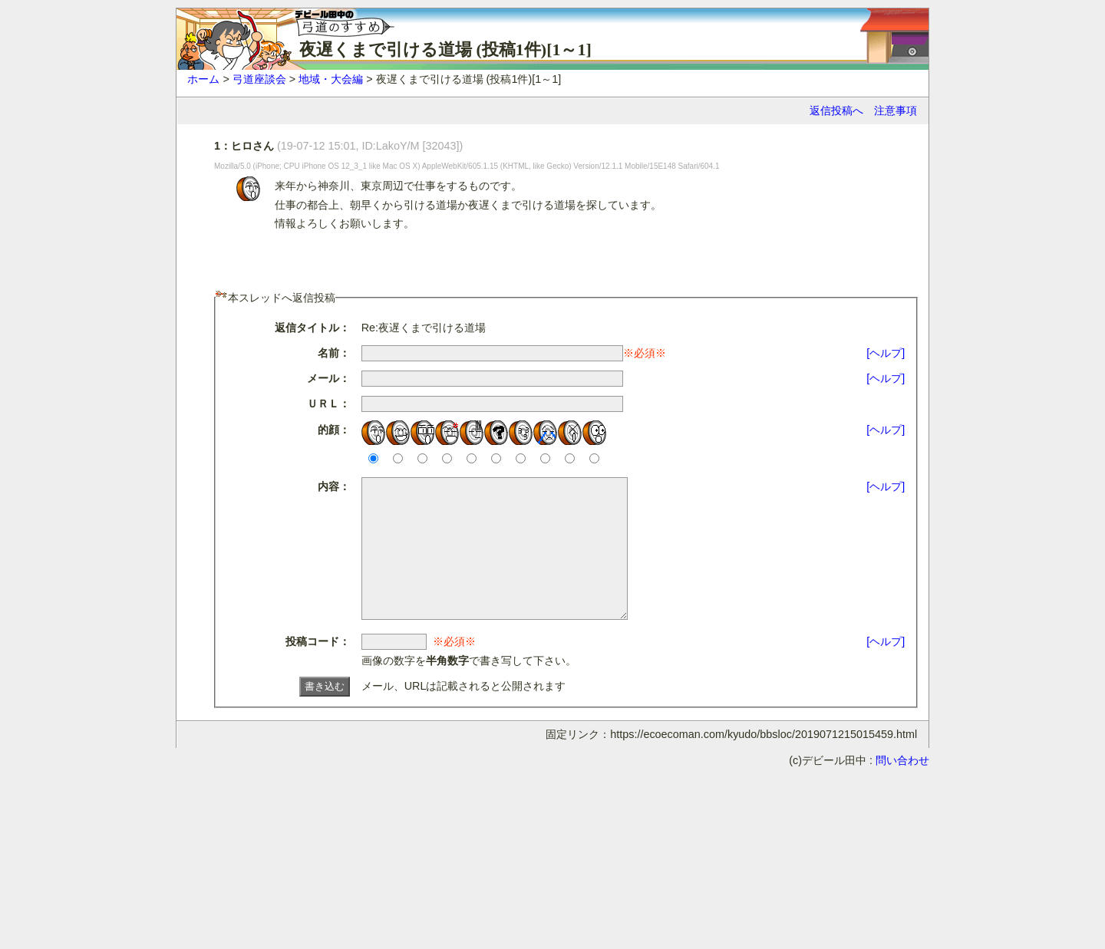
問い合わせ (902, 788)
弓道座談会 (259, 79)
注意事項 (895, 110)
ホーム (203, 79)
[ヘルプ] (885, 353)
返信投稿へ (836, 110)
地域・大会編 (331, 79)
